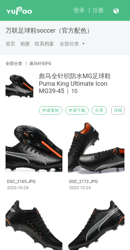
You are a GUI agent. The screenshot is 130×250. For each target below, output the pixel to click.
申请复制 (50, 110)
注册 (98, 10)
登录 (79, 10)
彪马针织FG (40, 63)
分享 (99, 110)
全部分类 (69, 44)
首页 (10, 44)
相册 (25, 44)
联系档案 (44, 44)
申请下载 (77, 110)
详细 (118, 110)
